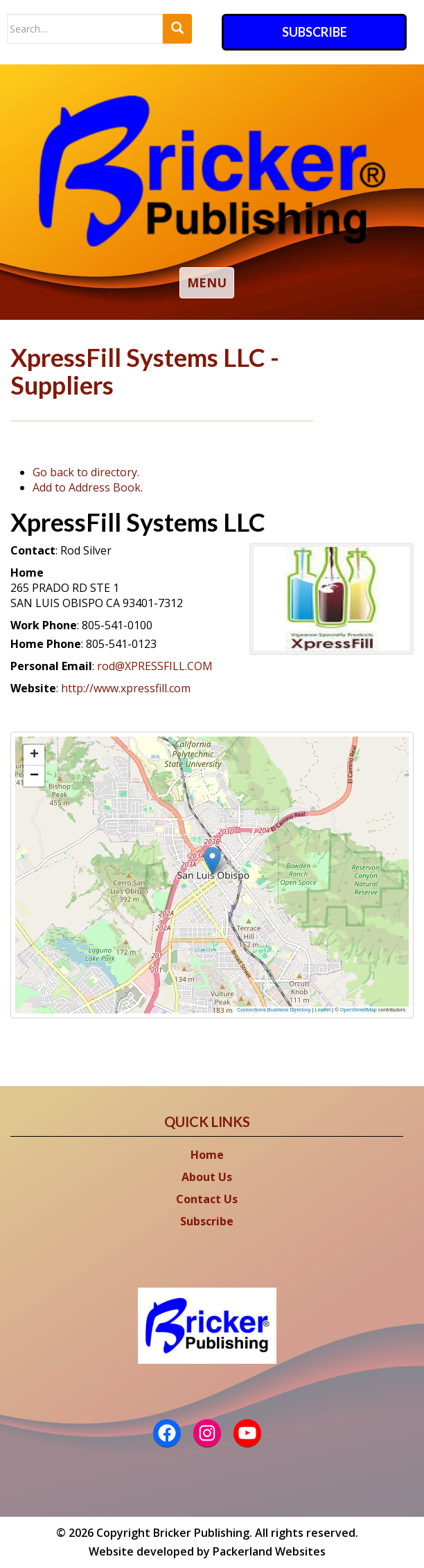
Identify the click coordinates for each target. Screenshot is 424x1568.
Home (207, 1154)
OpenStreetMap (358, 1010)
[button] (190, 866)
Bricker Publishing (201, 1532)
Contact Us (207, 1199)
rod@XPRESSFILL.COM (155, 666)
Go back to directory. (86, 472)
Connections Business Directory (273, 1010)
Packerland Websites (269, 1551)
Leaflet (323, 1010)
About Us (207, 1176)
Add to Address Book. (88, 487)
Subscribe (314, 31)
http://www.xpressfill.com (126, 688)
